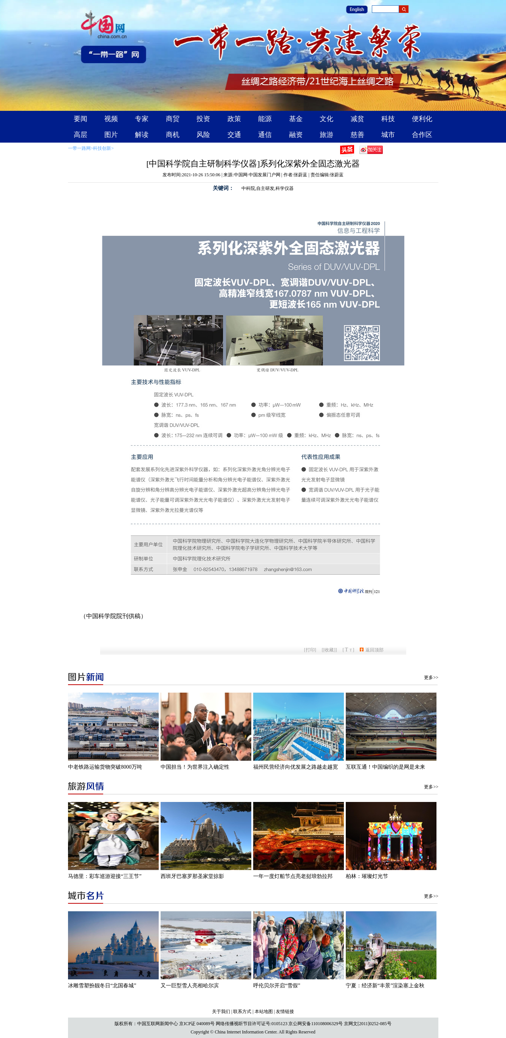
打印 (310, 650)
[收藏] (329, 650)
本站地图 (264, 1011)
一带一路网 (79, 148)
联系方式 (242, 1011)
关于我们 (221, 1011)
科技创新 (102, 148)
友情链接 (285, 1011)
